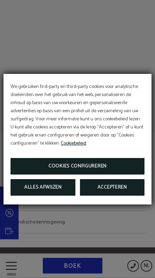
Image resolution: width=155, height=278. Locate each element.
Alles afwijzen (43, 187)
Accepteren (112, 187)
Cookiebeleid (73, 143)
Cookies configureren (77, 166)
